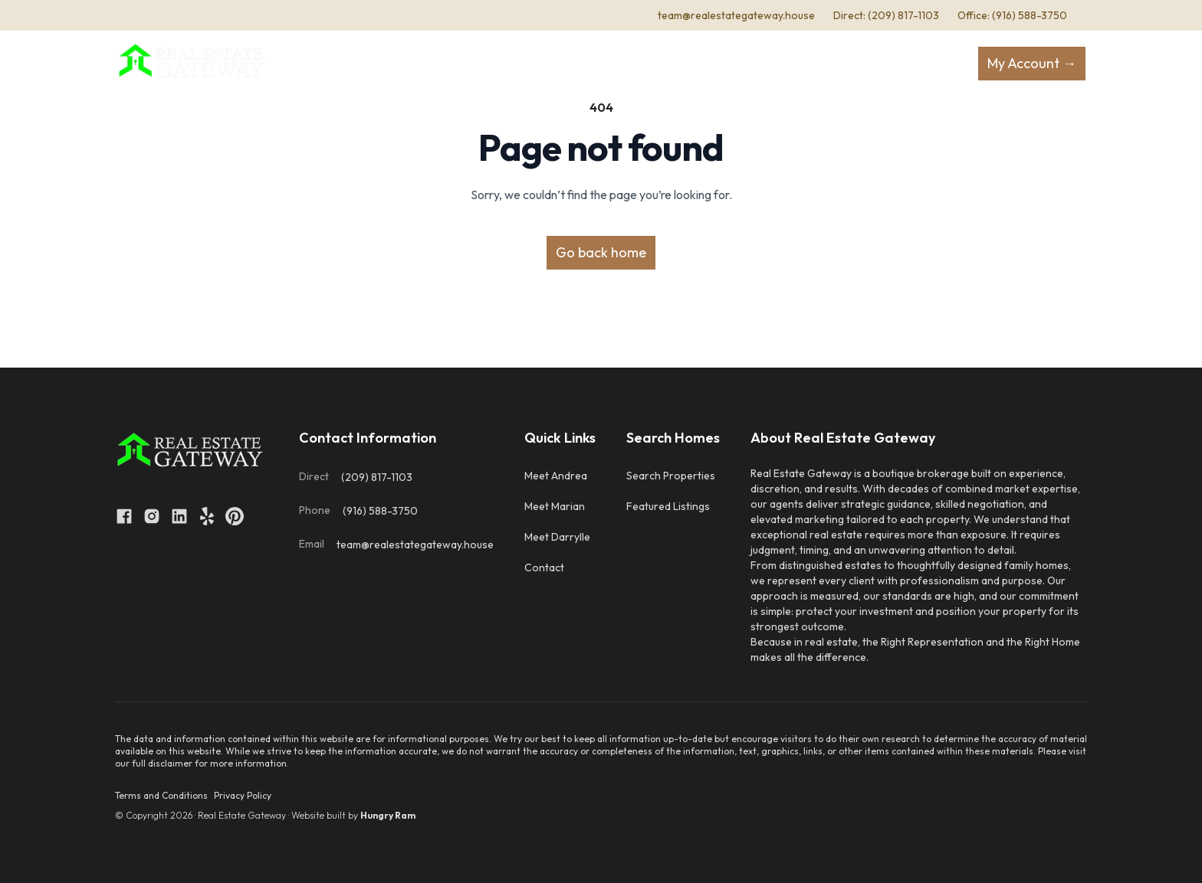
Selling (585, 63)
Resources (674, 63)
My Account (1031, 63)
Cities (818, 63)
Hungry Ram (387, 815)
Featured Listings (668, 506)
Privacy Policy (242, 795)
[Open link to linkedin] (179, 516)
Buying (507, 63)
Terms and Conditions (161, 795)
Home (385, 63)
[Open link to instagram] (152, 516)
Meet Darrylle (557, 537)
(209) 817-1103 (376, 477)
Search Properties (670, 475)
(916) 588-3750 (380, 511)
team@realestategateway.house (736, 15)
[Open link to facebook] (124, 516)
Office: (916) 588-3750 (1012, 15)
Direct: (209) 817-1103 (886, 15)
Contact (756, 63)
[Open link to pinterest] (234, 516)
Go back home (601, 252)
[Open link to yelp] (207, 516)
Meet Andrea (555, 475)
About (441, 63)
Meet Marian (554, 506)
